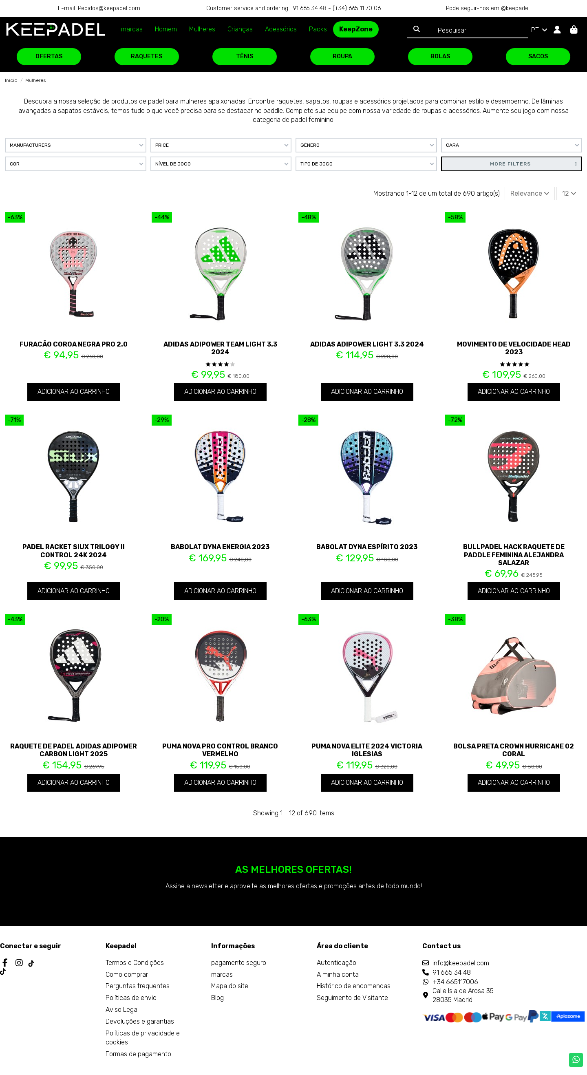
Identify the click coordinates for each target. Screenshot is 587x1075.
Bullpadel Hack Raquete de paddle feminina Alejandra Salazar (514, 554)
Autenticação (336, 963)
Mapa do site (229, 986)
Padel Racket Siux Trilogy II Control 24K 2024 (73, 550)
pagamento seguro (238, 963)
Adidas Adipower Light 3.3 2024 (367, 344)
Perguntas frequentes (138, 986)
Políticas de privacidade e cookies (143, 1037)
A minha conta (338, 974)
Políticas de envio (131, 998)
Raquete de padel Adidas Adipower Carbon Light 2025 (73, 750)
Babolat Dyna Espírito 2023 (366, 547)
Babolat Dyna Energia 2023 (220, 547)
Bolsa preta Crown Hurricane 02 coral (513, 750)
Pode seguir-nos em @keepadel (488, 8)
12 (569, 193)
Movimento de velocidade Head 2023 (514, 348)
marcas (222, 974)
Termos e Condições (135, 963)
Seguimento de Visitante (352, 998)
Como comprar (127, 974)
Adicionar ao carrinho (74, 391)
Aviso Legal (122, 1009)
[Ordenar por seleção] (530, 193)
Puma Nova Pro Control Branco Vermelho (220, 750)
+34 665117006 (455, 982)
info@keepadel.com (461, 963)
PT (540, 30)
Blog (217, 998)
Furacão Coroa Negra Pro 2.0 (74, 344)
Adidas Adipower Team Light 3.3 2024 (220, 348)
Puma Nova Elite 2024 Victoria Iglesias (366, 750)
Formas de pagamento (138, 1054)
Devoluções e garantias (140, 1021)
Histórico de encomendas (354, 986)
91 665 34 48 (452, 972)
